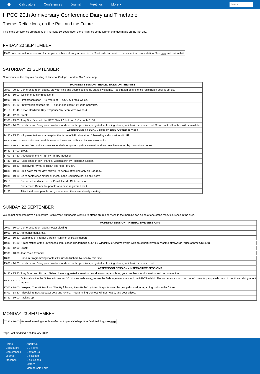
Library (31, 363)
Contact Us (33, 351)
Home (9, 343)
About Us (32, 343)
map (163, 53)
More (116, 4)
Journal (76, 4)
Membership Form (37, 367)
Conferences (53, 4)
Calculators (27, 4)
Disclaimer (33, 355)
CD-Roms (32, 347)
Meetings (96, 4)
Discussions (34, 359)
